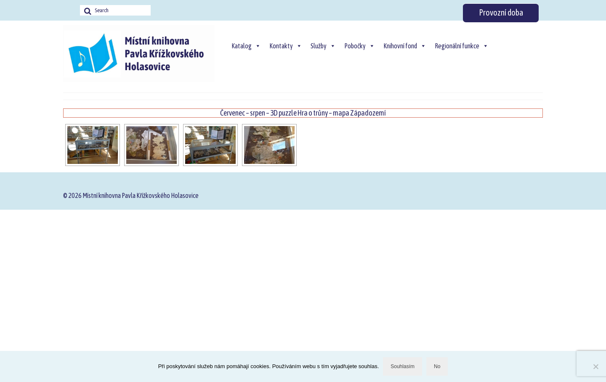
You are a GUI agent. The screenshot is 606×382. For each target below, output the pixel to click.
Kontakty (285, 45)
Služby (323, 45)
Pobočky (359, 45)
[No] (595, 366)
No (437, 366)
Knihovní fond (404, 45)
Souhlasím (403, 366)
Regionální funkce (462, 45)
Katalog (246, 45)
